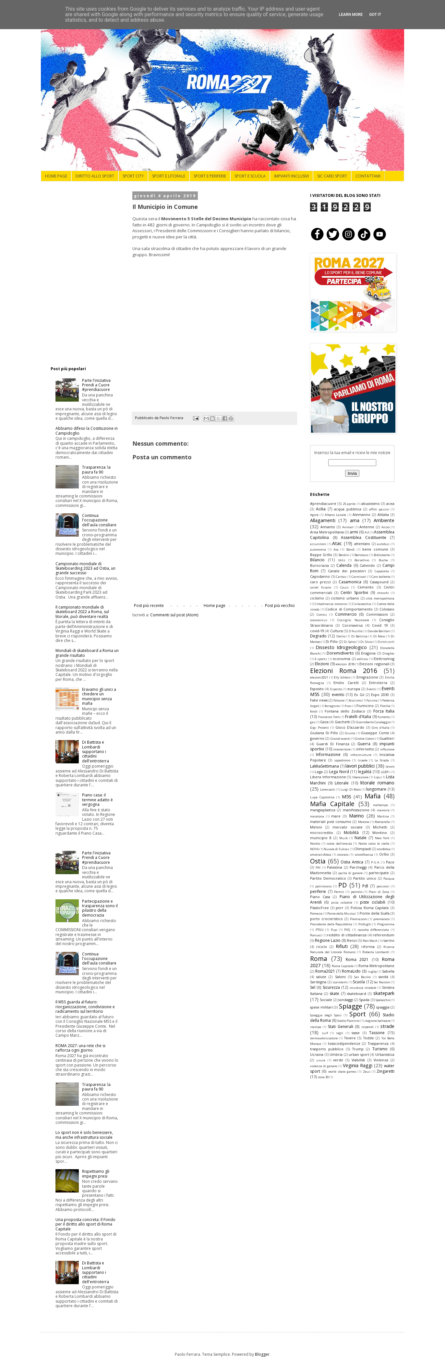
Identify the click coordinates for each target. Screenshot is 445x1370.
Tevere (350, 1037)
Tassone (377, 1032)
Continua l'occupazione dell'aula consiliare (99, 520)
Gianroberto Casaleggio (373, 722)
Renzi (352, 940)
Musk (343, 838)
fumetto (384, 717)
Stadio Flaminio (348, 1021)
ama (354, 520)
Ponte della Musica (341, 913)
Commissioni (377, 614)
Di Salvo (349, 642)
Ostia (318, 861)
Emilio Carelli (345, 682)
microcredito (321, 832)
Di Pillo (332, 641)
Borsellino (362, 560)
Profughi (364, 924)
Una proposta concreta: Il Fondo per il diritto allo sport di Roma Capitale (85, 1224)
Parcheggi (358, 867)
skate (334, 993)
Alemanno (361, 514)
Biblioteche (382, 555)
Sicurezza (331, 987)
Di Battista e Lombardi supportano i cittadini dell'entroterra (95, 751)
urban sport (359, 1054)
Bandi (350, 549)
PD (342, 885)
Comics (322, 614)
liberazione (360, 777)
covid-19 (317, 630)
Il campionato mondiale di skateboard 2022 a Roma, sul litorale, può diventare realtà (82, 611)
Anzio (385, 527)
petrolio (356, 892)
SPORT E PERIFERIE (210, 176)
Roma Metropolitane (376, 965)
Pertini (339, 892)
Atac (337, 543)
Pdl (365, 886)
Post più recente (149, 605)
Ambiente (384, 520)
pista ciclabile (341, 902)
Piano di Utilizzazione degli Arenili (352, 899)
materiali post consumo (330, 821)
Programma (385, 924)
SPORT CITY (133, 176)
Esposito (317, 688)
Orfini (384, 854)
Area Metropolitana (327, 532)
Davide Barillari (378, 631)
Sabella (388, 971)
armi (354, 532)
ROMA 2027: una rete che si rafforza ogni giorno (80, 1048)
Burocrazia (319, 565)
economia (341, 658)
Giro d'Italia (381, 727)
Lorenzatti (327, 789)
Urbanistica (384, 1054)
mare (336, 816)
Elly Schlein (342, 677)
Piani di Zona (379, 892)
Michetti (380, 827)
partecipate (379, 872)
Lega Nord (339, 771)
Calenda (344, 565)
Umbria (336, 1054)
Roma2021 (325, 971)
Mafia (373, 796)
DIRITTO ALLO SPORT (95, 176)
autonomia (318, 549)
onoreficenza (364, 854)
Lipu (377, 777)
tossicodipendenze (344, 1043)
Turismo (380, 1049)
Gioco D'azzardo (350, 727)
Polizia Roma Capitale (370, 907)
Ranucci (316, 935)
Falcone (338, 700)
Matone (363, 822)
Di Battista (359, 636)
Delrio (340, 636)
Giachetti (342, 721)
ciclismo (317, 598)
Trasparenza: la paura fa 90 (96, 469)
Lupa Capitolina (322, 797)
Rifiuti (342, 946)
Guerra (363, 744)
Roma (318, 958)
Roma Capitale (342, 966)
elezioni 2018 (345, 664)
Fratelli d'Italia (358, 716)
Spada (364, 999)
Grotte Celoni (364, 738)
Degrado (318, 636)
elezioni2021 (319, 677)
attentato (362, 543)
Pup (334, 930)
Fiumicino (365, 705)
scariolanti (340, 982)
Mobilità (351, 832)
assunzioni (318, 544)
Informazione (328, 754)
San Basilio (362, 977)
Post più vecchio (280, 605)
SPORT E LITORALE (168, 176)
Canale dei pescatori (347, 570)
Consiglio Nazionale (353, 620)
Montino (379, 832)
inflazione (387, 749)
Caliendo (367, 565)
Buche (383, 560)
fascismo (355, 700)
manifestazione (356, 809)
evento (338, 694)
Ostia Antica (352, 862)
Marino (356, 816)
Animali (348, 527)
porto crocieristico (326, 918)
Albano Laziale (335, 515)
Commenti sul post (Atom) (174, 615)
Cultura (336, 630)
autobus (383, 544)
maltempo (380, 805)
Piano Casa (320, 896)
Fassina (372, 700)
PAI (318, 867)
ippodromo (342, 760)
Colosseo (386, 609)
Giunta (350, 733)
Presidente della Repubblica (331, 924)
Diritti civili (386, 642)
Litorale (342, 783)
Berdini (344, 555)
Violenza (381, 1059)
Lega (319, 771)
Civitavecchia (361, 604)
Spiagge (350, 1006)
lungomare (376, 789)
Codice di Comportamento (349, 609)
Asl (367, 532)
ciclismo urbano (345, 598)
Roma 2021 (357, 959)
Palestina (334, 867)
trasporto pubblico (326, 1048)
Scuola (359, 982)
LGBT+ (385, 772)
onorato (342, 854)
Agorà (314, 515)
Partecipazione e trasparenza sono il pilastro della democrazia (100, 908)
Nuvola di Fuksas (336, 849)
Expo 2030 (380, 694)
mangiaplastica (322, 809)
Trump (358, 1048)
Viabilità (358, 1059)
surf (325, 1033)
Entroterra (378, 682)
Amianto (327, 526)
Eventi (371, 689)
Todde (368, 1037)
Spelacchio (383, 1000)
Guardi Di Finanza (332, 743)
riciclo (321, 946)
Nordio (315, 843)
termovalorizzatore (324, 1038)
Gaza (324, 721)
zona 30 (323, 1077)
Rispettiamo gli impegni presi (95, 1174)
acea (390, 503)
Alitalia (383, 514)
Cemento (365, 587)
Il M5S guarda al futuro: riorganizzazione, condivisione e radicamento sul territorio (85, 1006)
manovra (383, 810)
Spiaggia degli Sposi (326, 1015)
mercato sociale (347, 827)
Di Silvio (366, 642)
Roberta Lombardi (376, 952)
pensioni (383, 886)
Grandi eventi (340, 738)
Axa (336, 549)
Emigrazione (367, 677)
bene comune (375, 549)
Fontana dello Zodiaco (345, 711)
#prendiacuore (323, 503)
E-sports (321, 659)
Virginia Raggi (357, 1065)
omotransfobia (320, 854)
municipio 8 (320, 837)
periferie (318, 891)
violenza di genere (323, 1066)
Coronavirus (352, 625)
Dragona (368, 653)
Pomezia (316, 913)
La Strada (382, 760)
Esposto (336, 689)
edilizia (362, 659)
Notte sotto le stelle (374, 843)
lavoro (390, 766)
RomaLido (351, 971)
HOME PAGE (56, 176)
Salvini (340, 976)
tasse (356, 1032)
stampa (315, 1027)
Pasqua (388, 878)
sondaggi (345, 999)
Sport (357, 1014)
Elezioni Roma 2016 (343, 670)
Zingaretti (385, 1071)
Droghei (388, 653)
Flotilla (385, 706)
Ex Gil (359, 694)
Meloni (316, 827)
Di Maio (379, 636)
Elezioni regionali (374, 663)
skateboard (356, 993)
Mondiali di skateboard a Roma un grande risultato (87, 653)
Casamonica (350, 582)
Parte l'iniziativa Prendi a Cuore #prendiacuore (96, 385)
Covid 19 (380, 625)
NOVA (314, 849)
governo (317, 738)
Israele (362, 760)
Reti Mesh (370, 941)
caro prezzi (320, 581)
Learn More (351, 14)
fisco (348, 706)
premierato (381, 919)
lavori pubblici (360, 766)
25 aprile (349, 504)
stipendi (367, 1027)
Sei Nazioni (382, 982)
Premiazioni (358, 919)
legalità (364, 771)
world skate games (342, 1071)
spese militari (321, 1007)
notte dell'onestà (339, 843)
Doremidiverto (340, 653)
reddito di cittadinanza (347, 934)
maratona (317, 816)
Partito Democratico (328, 878)
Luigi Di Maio (351, 789)
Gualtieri (386, 738)
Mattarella (382, 822)
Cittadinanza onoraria (330, 604)
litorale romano (377, 783)
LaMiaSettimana (324, 766)
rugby (372, 971)
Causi (344, 587)
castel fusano (320, 587)
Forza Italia (383, 711)
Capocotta (382, 571)
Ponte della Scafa (375, 913)
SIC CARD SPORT (332, 176)
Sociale (326, 999)
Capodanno (320, 576)
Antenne (366, 526)
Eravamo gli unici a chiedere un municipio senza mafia (99, 696)
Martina (383, 816)
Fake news (319, 700)
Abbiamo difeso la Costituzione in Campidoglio (86, 431)
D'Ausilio (355, 631)
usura (320, 1060)
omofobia (383, 849)
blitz (341, 560)
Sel (312, 987)
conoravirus (318, 620)
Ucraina (316, 1054)
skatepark (383, 993)
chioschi (383, 593)
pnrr (339, 907)
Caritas (341, 577)
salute (321, 976)
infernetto (365, 749)
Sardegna (318, 981)
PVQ (347, 930)
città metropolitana (380, 598)
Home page (214, 605)
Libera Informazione (328, 776)
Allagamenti (322, 520)
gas (312, 722)
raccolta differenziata (373, 930)
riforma (368, 946)
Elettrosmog (384, 658)
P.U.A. (375, 862)
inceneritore (342, 749)
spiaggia (383, 1007)
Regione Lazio (328, 940)
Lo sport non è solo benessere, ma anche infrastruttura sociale (84, 1135)
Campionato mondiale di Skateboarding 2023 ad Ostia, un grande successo (85, 568)
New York (382, 838)
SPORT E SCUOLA (250, 176)
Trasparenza (378, 1043)
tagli (339, 1033)
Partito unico (364, 878)
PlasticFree (319, 907)
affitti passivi (379, 509)
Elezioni (322, 664)
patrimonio (323, 886)
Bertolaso (361, 555)
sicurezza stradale (362, 988)
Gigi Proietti (319, 727)
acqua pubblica (347, 509)
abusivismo (370, 503)
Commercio (346, 614)
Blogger (262, 1354)
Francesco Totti (329, 717)
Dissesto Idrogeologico (341, 647)
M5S (346, 796)
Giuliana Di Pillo (324, 732)
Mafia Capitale (332, 803)
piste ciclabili (372, 902)
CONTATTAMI (367, 176)
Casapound (379, 581)
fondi (314, 711)
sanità (383, 976)
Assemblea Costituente (363, 537)
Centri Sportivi (354, 592)
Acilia (321, 509)
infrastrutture (360, 755)
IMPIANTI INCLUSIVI (291, 176)
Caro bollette (380, 577)
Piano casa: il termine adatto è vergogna (97, 799)
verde (338, 1059)
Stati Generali (340, 1026)
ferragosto (332, 706)
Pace (390, 862)
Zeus (366, 1071)
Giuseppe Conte (375, 732)
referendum (383, 934)
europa (353, 688)
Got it (375, 14)
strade (387, 1026)
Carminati (359, 577)
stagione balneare (377, 1021)
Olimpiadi (362, 848)
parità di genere (350, 873)
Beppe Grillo (321, 554)
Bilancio (317, 560)
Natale (361, 837)
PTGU (320, 930)
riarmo (388, 940)
